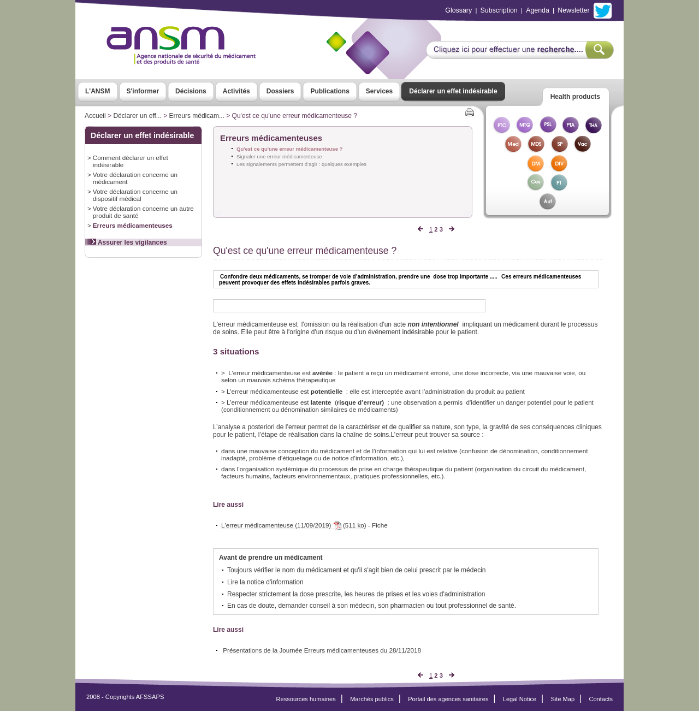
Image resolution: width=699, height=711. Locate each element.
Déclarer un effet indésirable (453, 91)
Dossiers (280, 91)
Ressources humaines (306, 699)
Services (379, 91)
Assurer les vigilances (126, 242)
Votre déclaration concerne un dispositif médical (135, 195)
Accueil (95, 116)
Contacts (601, 699)
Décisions (190, 91)
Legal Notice (519, 699)
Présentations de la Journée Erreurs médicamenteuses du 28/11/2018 (321, 650)
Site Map (563, 699)
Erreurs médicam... (196, 116)
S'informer (143, 91)
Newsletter (573, 10)
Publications (329, 91)
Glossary (458, 10)
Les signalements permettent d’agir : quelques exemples (301, 164)
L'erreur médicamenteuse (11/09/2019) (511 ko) (293, 525)
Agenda (537, 10)
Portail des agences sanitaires (448, 699)
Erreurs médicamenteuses (133, 225)
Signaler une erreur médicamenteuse (279, 156)
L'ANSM (97, 91)
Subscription (499, 10)
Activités (236, 91)
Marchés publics (372, 699)
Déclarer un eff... (137, 116)
